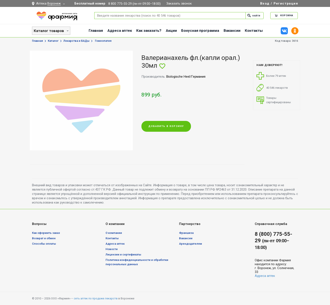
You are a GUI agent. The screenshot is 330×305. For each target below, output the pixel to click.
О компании (114, 232)
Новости (112, 249)
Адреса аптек (119, 30)
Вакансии (232, 30)
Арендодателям (190, 243)
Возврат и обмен (44, 238)
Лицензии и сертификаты (123, 254)
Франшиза (186, 232)
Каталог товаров (49, 31)
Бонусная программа (200, 30)
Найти (253, 15)
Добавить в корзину (166, 126)
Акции (171, 30)
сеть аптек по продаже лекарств (96, 298)
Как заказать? (148, 30)
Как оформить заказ (46, 232)
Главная (96, 30)
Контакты (254, 30)
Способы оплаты (44, 243)
